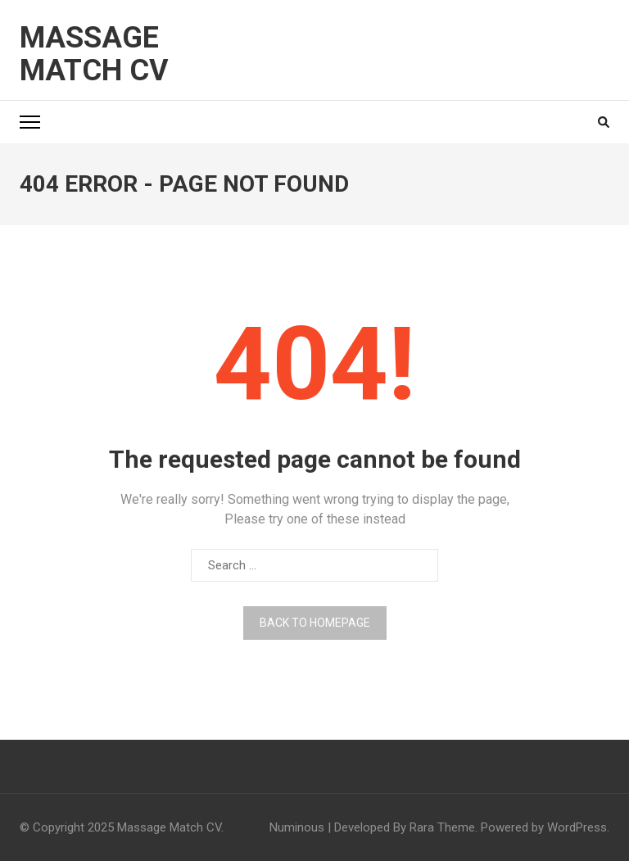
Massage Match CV (94, 54)
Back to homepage (315, 622)
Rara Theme (442, 827)
